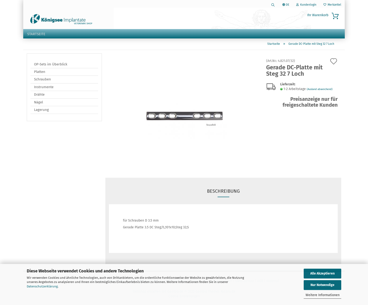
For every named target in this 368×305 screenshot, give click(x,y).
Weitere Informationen (323, 295)
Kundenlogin (306, 4)
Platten (39, 72)
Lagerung (41, 110)
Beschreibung (223, 191)
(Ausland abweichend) (320, 89)
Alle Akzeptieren (322, 273)
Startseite (36, 34)
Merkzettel (332, 4)
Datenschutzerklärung (42, 286)
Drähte (39, 95)
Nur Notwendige (322, 285)
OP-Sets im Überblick (50, 65)
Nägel (38, 103)
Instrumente (44, 87)
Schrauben (42, 80)
